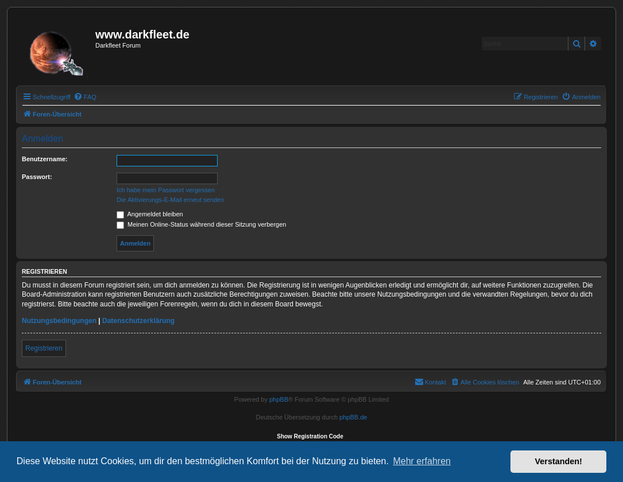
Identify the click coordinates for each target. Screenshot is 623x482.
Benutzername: (44, 159)
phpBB (278, 399)
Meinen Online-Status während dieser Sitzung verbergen (201, 224)
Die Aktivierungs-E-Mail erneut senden (170, 199)
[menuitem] (84, 97)
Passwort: (37, 176)
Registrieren (44, 348)
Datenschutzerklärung (138, 321)
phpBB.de (353, 417)
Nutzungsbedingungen (59, 321)
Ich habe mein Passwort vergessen (166, 189)
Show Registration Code (310, 436)
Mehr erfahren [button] (422, 461)
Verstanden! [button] (558, 461)
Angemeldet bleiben (150, 214)
